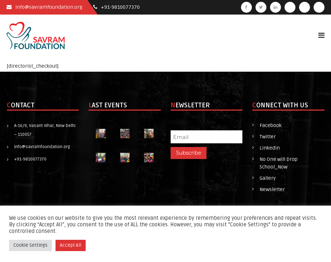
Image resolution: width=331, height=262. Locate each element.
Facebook (271, 125)
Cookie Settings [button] (30, 245)
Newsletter (272, 189)
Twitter (268, 137)
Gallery (268, 178)
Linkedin (270, 148)
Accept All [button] (70, 245)
